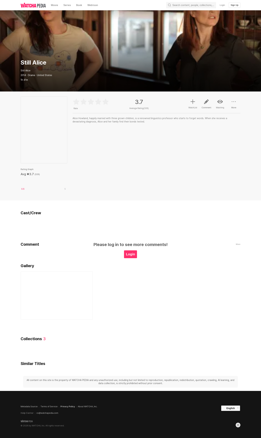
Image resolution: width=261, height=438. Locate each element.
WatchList (192, 103)
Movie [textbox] (54, 5)
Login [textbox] (222, 5)
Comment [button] (206, 105)
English (230, 408)
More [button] (233, 105)
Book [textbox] (79, 5)
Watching (220, 104)
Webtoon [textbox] (92, 5)
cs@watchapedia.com (47, 413)
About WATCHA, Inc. (87, 406)
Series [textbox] (67, 5)
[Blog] (238, 425)
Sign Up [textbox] (234, 5)
